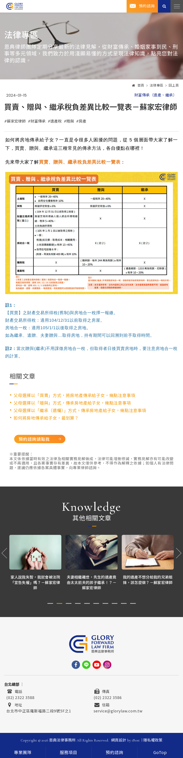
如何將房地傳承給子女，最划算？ (46, 418)
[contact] (114, 752)
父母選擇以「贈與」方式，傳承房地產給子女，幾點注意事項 (72, 403)
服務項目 (68, 752)
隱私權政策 (152, 740)
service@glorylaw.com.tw (118, 710)
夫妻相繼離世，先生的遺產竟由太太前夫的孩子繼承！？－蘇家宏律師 (92, 582)
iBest (136, 740)
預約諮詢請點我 (36, 439)
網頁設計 (118, 740)
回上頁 (174, 85)
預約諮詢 (147, 6)
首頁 (138, 85)
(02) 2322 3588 (20, 697)
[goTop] (160, 752)
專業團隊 (23, 752)
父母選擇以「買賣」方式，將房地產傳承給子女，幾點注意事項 (74, 395)
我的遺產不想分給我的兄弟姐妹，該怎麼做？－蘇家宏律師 (148, 579)
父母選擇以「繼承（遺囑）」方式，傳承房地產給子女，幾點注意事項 (80, 410)
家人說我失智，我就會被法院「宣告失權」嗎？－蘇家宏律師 (35, 582)
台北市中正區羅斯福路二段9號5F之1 (38, 710)
